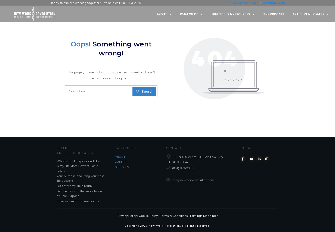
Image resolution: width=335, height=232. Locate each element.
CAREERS (121, 162)
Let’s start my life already (74, 186)
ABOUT (120, 157)
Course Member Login (243, 3)
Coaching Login (273, 3)
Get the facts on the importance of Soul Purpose (79, 193)
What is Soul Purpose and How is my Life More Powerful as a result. (79, 166)
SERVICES (122, 167)
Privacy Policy (127, 216)
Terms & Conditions (174, 216)
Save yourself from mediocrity (78, 201)
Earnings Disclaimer (204, 216)
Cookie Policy (148, 216)
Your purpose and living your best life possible (80, 178)
